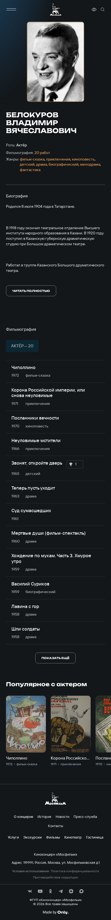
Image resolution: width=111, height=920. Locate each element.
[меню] (11, 9)
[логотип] (55, 9)
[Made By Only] (55, 912)
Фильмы (53, 837)
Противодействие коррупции (55, 877)
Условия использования (30, 871)
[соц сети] (29, 891)
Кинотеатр (73, 837)
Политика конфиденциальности (75, 871)
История (44, 816)
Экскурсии (32, 837)
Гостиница (94, 837)
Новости (62, 816)
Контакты (55, 826)
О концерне (23, 816)
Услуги (13, 837)
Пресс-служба (85, 816)
